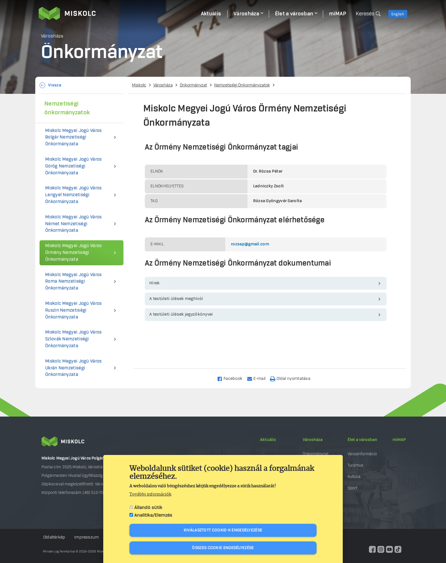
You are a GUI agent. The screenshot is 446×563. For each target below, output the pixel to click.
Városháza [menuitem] (246, 14)
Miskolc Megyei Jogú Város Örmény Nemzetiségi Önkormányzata (73, 252)
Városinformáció (362, 454)
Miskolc (139, 85)
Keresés (365, 14)
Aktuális (268, 440)
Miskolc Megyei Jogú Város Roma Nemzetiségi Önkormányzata (73, 281)
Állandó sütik (148, 507)
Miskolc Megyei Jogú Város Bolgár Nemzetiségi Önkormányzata (73, 137)
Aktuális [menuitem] (211, 14)
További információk (150, 494)
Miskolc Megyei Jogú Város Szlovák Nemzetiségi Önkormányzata (73, 339)
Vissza (54, 85)
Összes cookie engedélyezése (223, 548)
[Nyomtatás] (292, 378)
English (397, 14)
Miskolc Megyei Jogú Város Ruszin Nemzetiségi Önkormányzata (73, 310)
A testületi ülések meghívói (176, 299)
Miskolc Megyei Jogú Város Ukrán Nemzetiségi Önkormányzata (73, 368)
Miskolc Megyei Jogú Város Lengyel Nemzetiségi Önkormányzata (73, 195)
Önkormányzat (193, 85)
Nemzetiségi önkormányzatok (67, 108)
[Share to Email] (258, 378)
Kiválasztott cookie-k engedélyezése (223, 530)
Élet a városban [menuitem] (294, 14)
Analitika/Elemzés (153, 515)
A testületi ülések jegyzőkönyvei (181, 314)
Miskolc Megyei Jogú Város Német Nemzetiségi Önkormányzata (73, 224)
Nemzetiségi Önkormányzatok (242, 85)
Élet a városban (362, 440)
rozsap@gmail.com (250, 244)
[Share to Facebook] (232, 378)
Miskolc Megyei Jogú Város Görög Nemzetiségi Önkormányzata (73, 166)
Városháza (163, 85)
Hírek (154, 283)
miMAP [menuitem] (337, 14)
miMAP (399, 440)
